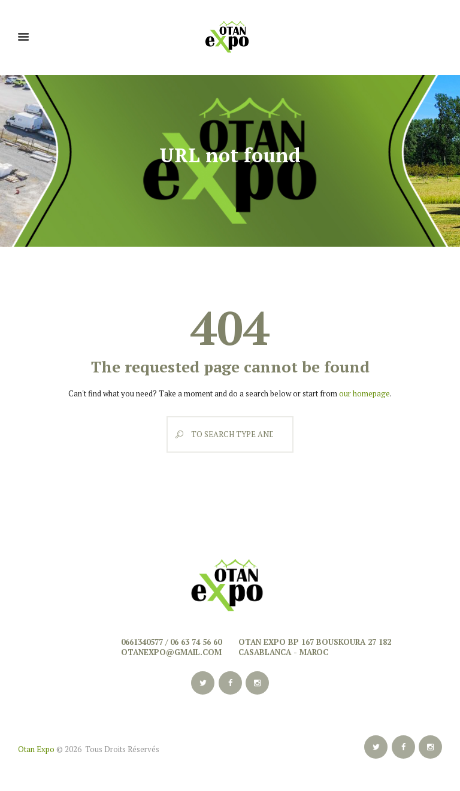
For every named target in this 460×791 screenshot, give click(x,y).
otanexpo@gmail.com (171, 652)
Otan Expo (36, 749)
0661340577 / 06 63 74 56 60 (171, 642)
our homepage (364, 393)
